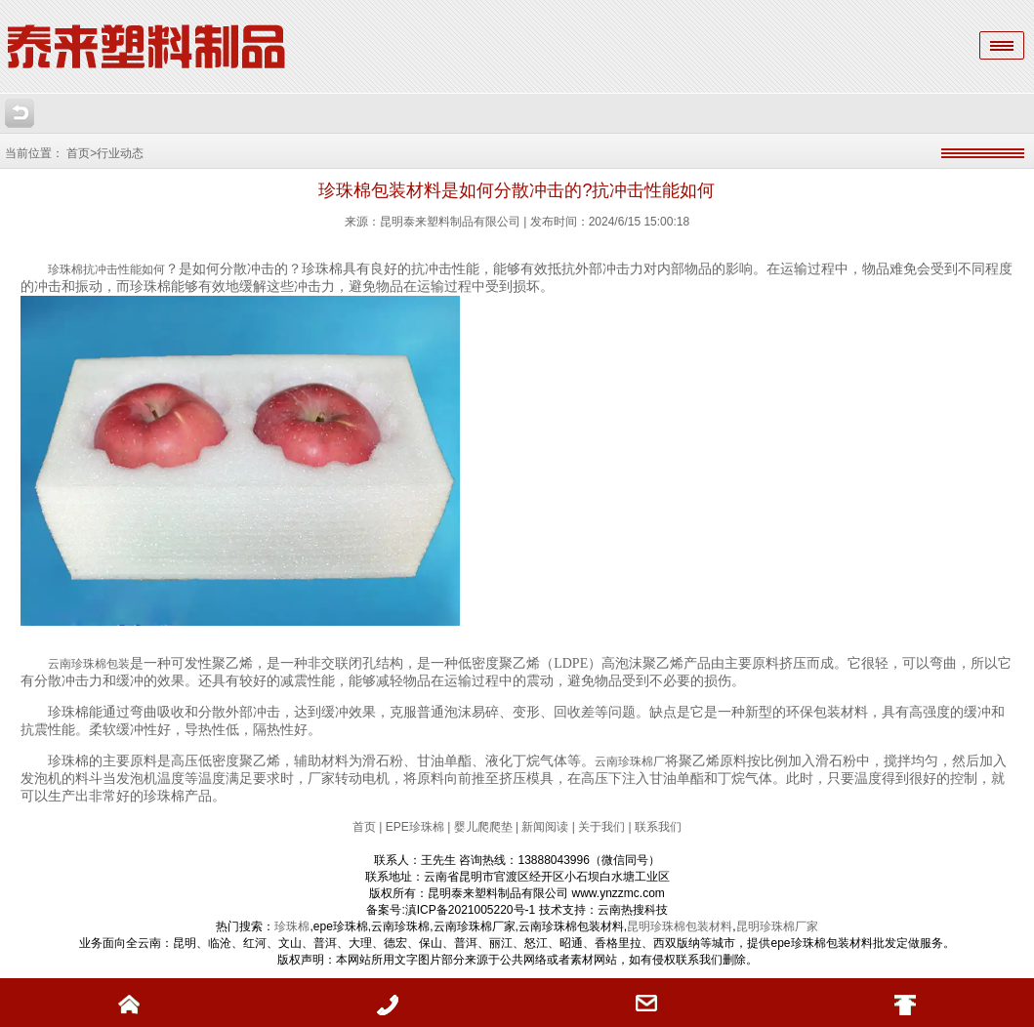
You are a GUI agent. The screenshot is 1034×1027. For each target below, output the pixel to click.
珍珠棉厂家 (789, 926)
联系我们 (658, 827)
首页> (81, 153)
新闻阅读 (544, 827)
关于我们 (601, 827)
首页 (365, 827)
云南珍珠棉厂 (630, 761)
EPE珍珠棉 (415, 827)
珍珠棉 (292, 926)
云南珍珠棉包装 (89, 664)
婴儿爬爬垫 (483, 827)
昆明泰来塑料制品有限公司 (450, 221)
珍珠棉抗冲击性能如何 (106, 269)
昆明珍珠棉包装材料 (679, 926)
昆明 (748, 926)
